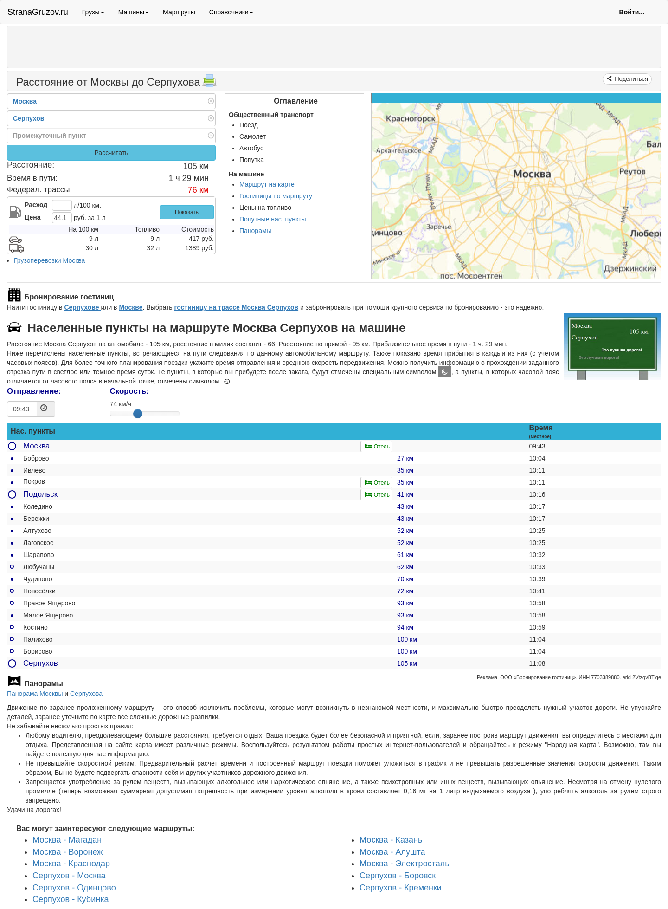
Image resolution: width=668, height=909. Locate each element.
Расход (36, 204)
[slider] (137, 413)
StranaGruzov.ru (37, 12)
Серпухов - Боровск (398, 875)
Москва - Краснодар (71, 864)
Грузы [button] (93, 12)
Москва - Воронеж (67, 852)
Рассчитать (111, 152)
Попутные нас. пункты (272, 219)
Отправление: (34, 391)
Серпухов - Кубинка (70, 899)
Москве (130, 307)
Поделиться (630, 78)
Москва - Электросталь (405, 864)
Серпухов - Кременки (401, 887)
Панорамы (255, 230)
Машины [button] (133, 12)
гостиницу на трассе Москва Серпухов (236, 307)
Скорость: (129, 391)
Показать (187, 212)
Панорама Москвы (35, 693)
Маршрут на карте (267, 184)
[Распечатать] (209, 83)
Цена (32, 217)
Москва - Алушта (392, 852)
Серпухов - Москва (69, 875)
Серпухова (86, 693)
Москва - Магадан (67, 839)
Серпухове (82, 307)
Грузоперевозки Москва (49, 260)
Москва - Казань (391, 839)
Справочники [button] (231, 12)
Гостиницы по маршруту (275, 196)
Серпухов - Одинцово (74, 887)
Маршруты (179, 12)
